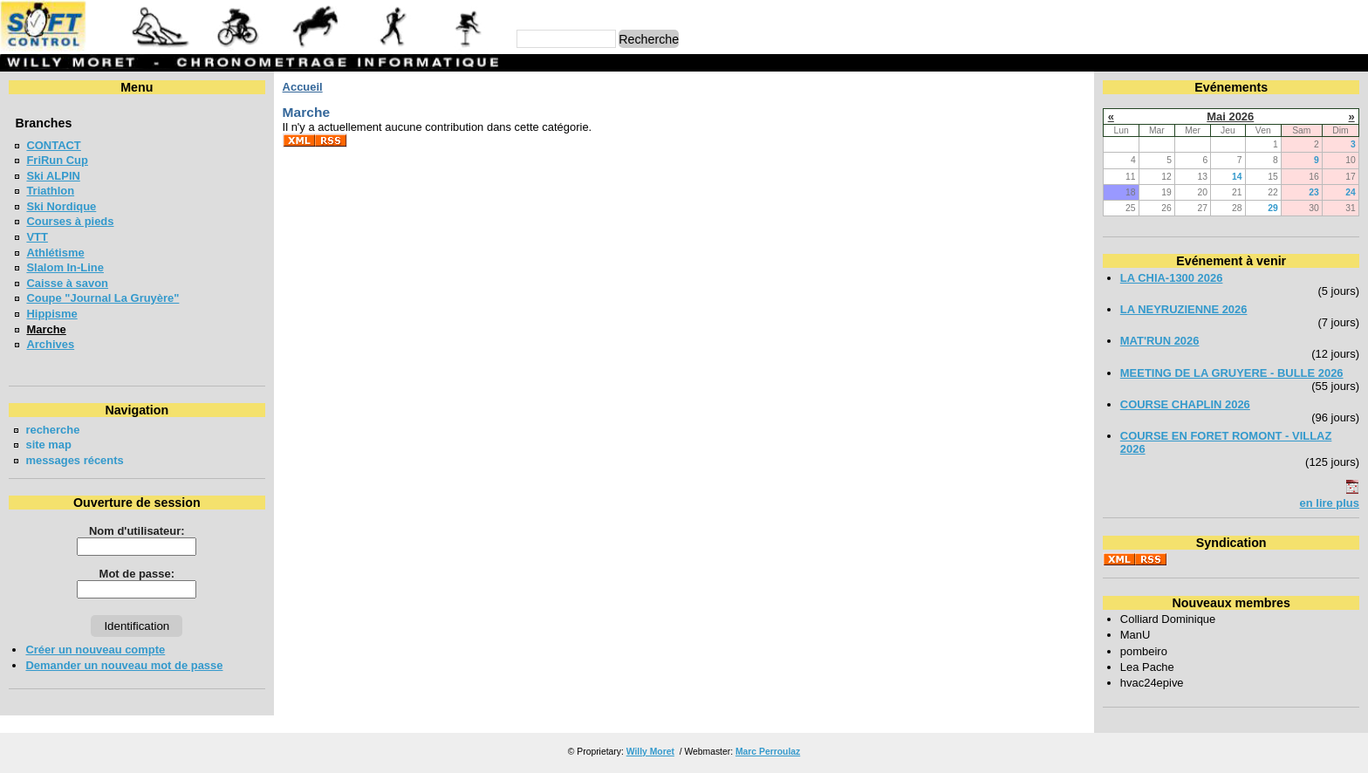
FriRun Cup (57, 160)
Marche (45, 329)
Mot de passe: (136, 573)
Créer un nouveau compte (95, 649)
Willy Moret (650, 751)
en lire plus (1329, 503)
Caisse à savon (67, 283)
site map (48, 444)
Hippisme (51, 313)
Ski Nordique (61, 206)
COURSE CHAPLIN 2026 (1185, 404)
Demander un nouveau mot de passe (123, 665)
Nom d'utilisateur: (137, 530)
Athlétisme (55, 252)
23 (1314, 192)
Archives (50, 344)
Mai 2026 (1230, 116)
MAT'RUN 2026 (1160, 340)
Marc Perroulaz (767, 751)
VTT (36, 236)
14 (1237, 176)
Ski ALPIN (52, 175)
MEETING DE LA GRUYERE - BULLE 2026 (1232, 373)
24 (1350, 192)
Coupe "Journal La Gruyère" (102, 297)
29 (1273, 208)
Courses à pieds (69, 221)
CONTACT (53, 145)
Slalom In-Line (65, 267)
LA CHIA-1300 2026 (1171, 277)
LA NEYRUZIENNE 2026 (1184, 309)
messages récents (74, 460)
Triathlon (50, 190)
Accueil (303, 86)
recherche (52, 429)
